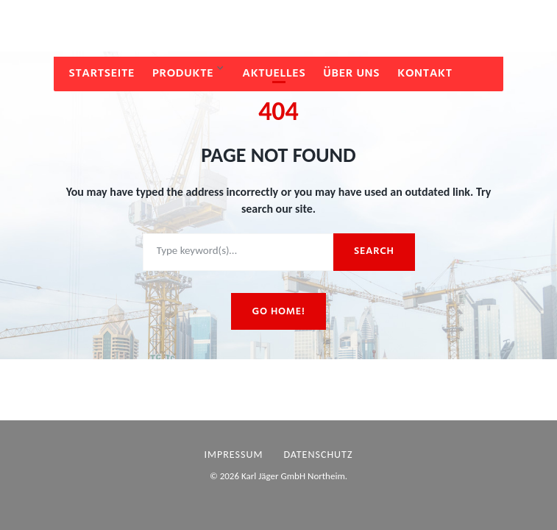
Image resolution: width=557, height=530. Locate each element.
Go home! (278, 311)
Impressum (234, 454)
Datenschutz (317, 454)
